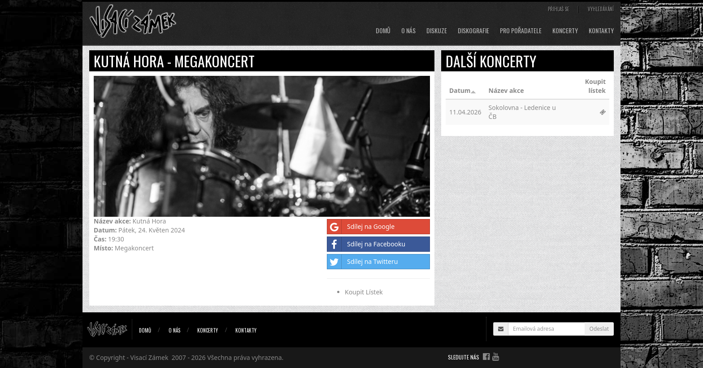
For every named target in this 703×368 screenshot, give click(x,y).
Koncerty (565, 30)
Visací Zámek (149, 357)
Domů (383, 30)
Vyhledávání (601, 9)
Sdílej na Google (361, 226)
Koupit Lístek (364, 292)
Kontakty (601, 30)
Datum (462, 90)
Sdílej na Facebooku (366, 244)
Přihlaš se (558, 9)
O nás (408, 30)
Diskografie (473, 30)
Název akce (506, 90)
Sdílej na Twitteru (362, 261)
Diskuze (436, 30)
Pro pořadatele (521, 30)
